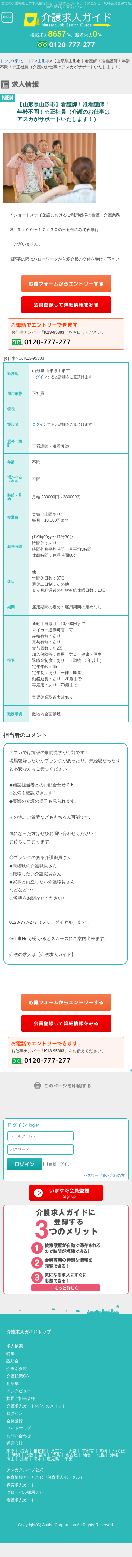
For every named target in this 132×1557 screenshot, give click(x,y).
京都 (24, 1459)
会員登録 (14, 1421)
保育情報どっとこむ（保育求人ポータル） (45, 1477)
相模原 (39, 1451)
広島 (56, 1455)
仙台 (87, 1455)
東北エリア (25, 60)
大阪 (29, 1455)
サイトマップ (18, 1428)
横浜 (24, 1451)
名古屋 (71, 1455)
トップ (6, 60)
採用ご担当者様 (20, 1398)
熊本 (37, 1459)
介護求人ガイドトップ (28, 1332)
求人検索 (14, 1346)
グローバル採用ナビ (24, 1492)
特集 (10, 1353)
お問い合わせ (18, 1436)
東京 (10, 1451)
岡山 (10, 1459)
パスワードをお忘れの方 (104, 1175)
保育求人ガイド (20, 1485)
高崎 (103, 1451)
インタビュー (18, 1391)
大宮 (73, 1451)
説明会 (12, 1361)
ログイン (39, 377)
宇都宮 (88, 1451)
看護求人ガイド (20, 1499)
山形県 (44, 60)
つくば (119, 1451)
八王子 (57, 1451)
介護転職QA (17, 1376)
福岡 (43, 1455)
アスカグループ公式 (24, 1470)
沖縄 (114, 1455)
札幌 (101, 1455)
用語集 (12, 1383)
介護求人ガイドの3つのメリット (36, 1406)
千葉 (68, 1459)
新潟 (16, 1455)
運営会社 (14, 1443)
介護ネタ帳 (16, 1368)
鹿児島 (53, 1459)
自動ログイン (60, 1164)
